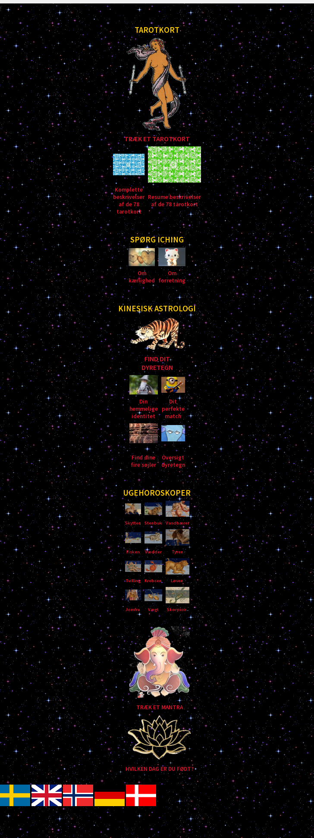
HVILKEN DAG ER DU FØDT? (160, 769)
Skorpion (177, 609)
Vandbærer (177, 523)
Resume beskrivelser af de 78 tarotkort (174, 200)
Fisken (133, 552)
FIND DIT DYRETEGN (157, 363)
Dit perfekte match (173, 409)
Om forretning (171, 277)
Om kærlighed (142, 277)
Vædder (153, 552)
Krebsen (153, 580)
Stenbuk (153, 523)
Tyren (177, 552)
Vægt (153, 609)
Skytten (133, 523)
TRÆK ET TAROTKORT (157, 138)
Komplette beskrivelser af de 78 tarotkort (128, 200)
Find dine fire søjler (143, 461)
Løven (177, 580)
